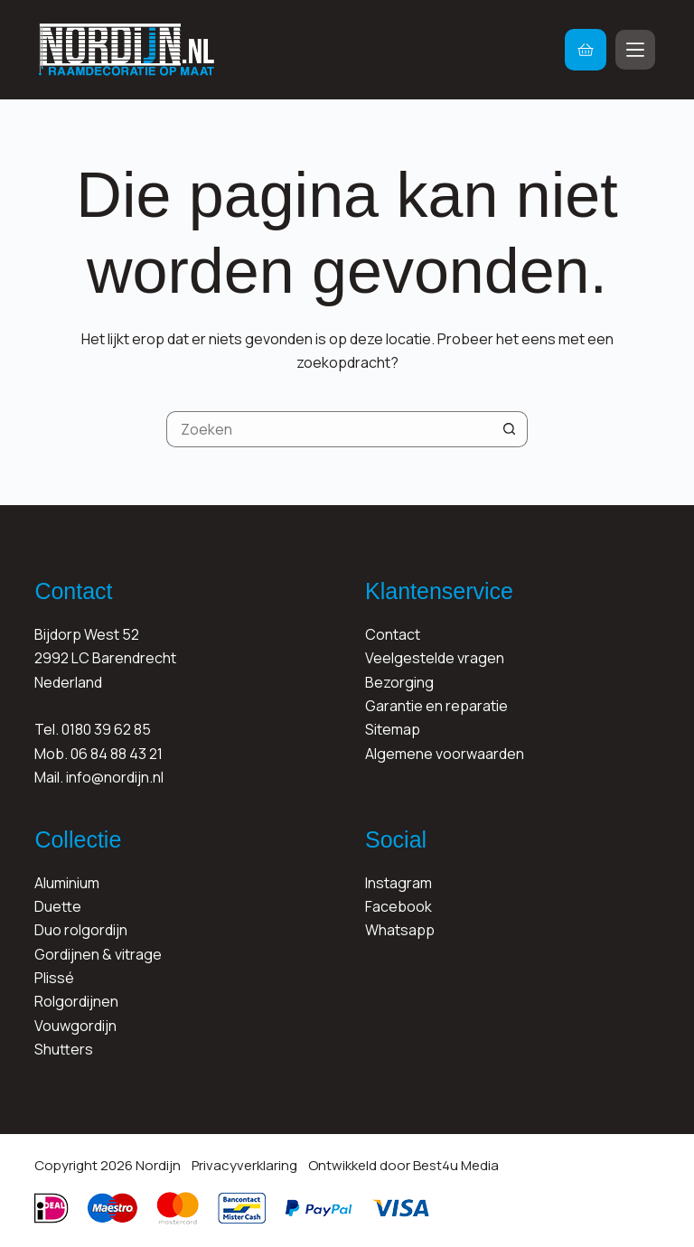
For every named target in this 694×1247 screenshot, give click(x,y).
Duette (57, 906)
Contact (392, 634)
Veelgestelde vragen (434, 658)
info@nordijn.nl (115, 777)
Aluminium (66, 883)
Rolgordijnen (76, 1001)
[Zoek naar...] (329, 429)
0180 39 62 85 (106, 729)
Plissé (54, 978)
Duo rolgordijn (80, 930)
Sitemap (392, 729)
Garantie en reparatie (436, 706)
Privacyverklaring (244, 1165)
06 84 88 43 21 (116, 754)
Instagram (398, 883)
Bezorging (399, 682)
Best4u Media (456, 1165)
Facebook (398, 906)
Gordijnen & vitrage (98, 954)
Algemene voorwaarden (444, 754)
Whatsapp (400, 930)
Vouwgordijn (75, 1026)
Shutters (63, 1049)
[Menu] (635, 50)
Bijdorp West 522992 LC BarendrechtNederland (105, 658)
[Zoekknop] (510, 429)
